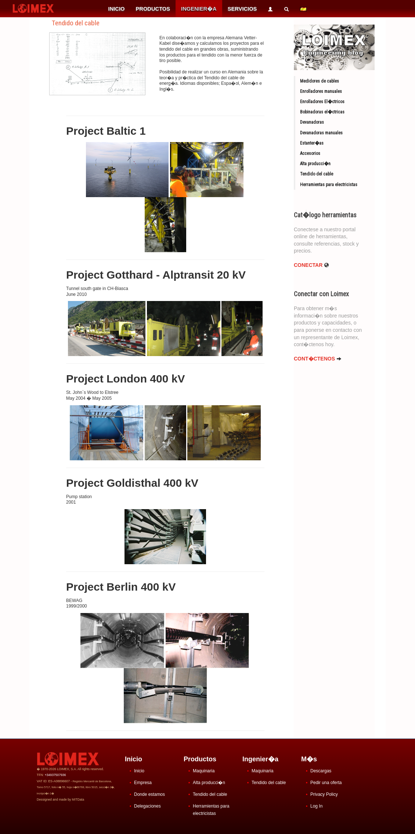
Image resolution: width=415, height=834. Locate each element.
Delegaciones (147, 806)
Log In (316, 806)
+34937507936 (55, 775)
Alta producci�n (315, 163)
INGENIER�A (199, 9)
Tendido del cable (316, 174)
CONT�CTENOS (318, 359)
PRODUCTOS (153, 9)
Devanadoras (312, 122)
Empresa (143, 782)
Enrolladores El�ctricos (322, 101)
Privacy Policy (324, 794)
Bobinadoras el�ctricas (322, 112)
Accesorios (310, 153)
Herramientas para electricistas (328, 184)
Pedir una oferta (326, 782)
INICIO (116, 9)
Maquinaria (203, 770)
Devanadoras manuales (321, 132)
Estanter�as (312, 143)
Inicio (139, 770)
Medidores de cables (319, 81)
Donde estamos (149, 794)
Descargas (320, 770)
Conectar (311, 265)
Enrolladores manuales (321, 91)
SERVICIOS (242, 9)
